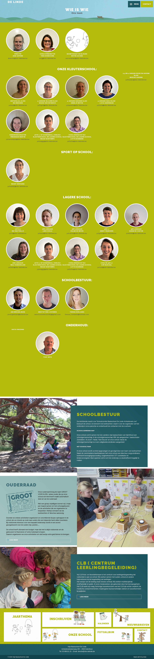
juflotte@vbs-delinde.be (77, 141)
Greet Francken (106, 231)
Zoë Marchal (106, 265)
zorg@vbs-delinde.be (47, 58)
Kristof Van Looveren (47, 312)
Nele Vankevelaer (18, 265)
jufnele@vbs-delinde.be (17, 267)
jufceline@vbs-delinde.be (77, 233)
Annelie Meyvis (77, 103)
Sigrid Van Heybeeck (47, 103)
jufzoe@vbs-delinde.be (106, 267)
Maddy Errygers (17, 184)
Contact (147, 4)
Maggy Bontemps (47, 139)
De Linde (15, 2)
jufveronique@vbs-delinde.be (17, 139)
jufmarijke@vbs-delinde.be (136, 80)
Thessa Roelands (77, 312)
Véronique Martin (17, 137)
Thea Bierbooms (47, 56)
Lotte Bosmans (76, 139)
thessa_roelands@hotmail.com (77, 314)
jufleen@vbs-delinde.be (47, 233)
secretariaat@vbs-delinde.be (77, 58)
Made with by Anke (140, 657)
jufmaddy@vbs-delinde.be (18, 186)
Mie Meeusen (18, 103)
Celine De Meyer (76, 231)
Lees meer (13, 540)
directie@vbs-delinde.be (18, 58)
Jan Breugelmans (18, 312)
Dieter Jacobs (77, 56)
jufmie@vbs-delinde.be (18, 105)
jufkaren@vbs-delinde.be (136, 233)
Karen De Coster (136, 231)
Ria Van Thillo (18, 231)
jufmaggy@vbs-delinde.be (47, 141)
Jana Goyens (18, 56)
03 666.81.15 (66, 651)
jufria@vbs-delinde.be (17, 233)
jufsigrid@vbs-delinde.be (47, 105)
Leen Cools (47, 231)
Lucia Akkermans (107, 103)
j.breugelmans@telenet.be (17, 314)
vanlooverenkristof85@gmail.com (47, 314)
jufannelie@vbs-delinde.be (76, 105)
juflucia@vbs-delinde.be (106, 105)
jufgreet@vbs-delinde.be (106, 233)
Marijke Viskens (136, 77)
